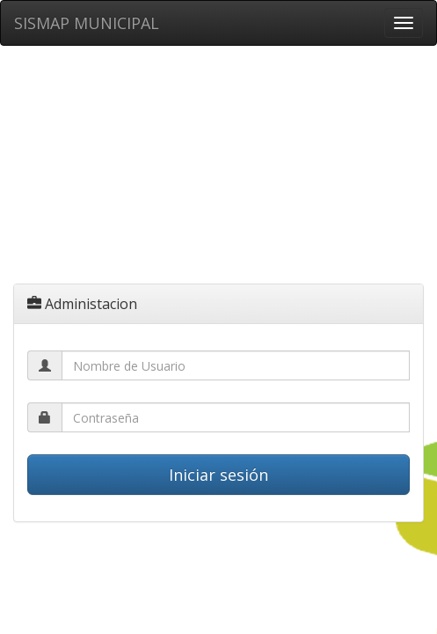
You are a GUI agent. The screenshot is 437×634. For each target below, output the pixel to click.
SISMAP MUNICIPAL (86, 22)
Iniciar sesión (218, 474)
